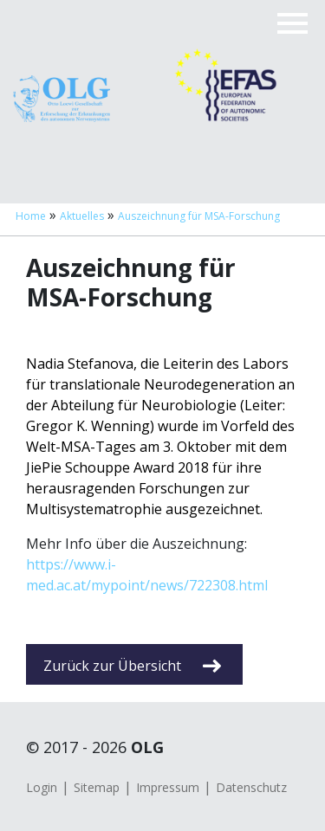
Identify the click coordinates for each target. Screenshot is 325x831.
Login (41, 787)
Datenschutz (251, 787)
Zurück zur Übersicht (132, 665)
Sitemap (97, 787)
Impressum (167, 787)
